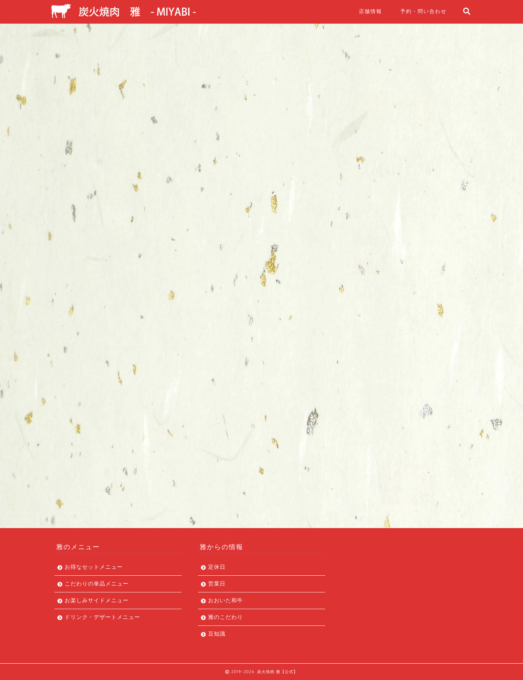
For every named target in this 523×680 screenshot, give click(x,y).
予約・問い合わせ (423, 11)
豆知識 (217, 633)
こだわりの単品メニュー (394, 369)
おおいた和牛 (225, 600)
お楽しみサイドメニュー (394, 386)
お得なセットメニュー (391, 352)
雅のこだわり (225, 616)
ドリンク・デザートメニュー (400, 402)
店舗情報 (370, 11)
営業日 (217, 583)
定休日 (217, 566)
